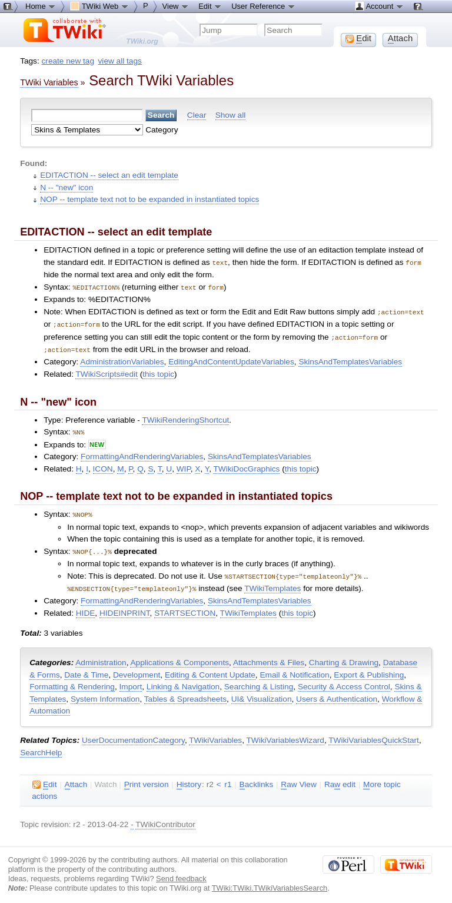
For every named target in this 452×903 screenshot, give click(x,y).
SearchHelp (41, 746)
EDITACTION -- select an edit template (109, 175)
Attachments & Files (268, 656)
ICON (103, 464)
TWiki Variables (49, 82)
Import (130, 680)
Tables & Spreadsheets (185, 692)
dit (44, 778)
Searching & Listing (259, 680)
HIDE (85, 606)
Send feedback (181, 872)
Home (40, 6)
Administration (100, 656)
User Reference (263, 6)
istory (189, 778)
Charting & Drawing (343, 656)
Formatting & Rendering (72, 680)
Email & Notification (294, 668)
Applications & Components (179, 656)
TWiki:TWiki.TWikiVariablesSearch (269, 881)
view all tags (120, 61)
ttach (76, 778)
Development (136, 668)
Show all (230, 115)
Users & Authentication (336, 692)
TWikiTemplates (272, 582)
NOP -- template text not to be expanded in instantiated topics (149, 199)
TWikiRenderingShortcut (185, 416)
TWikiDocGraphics (246, 464)
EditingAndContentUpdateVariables (231, 358)
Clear (197, 115)
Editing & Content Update (210, 668)
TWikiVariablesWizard (285, 733)
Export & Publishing (369, 668)
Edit (210, 6)
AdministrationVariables (122, 358)
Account (379, 6)
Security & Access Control (344, 680)
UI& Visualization (261, 692)
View (176, 6)
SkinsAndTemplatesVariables (350, 358)
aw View (298, 778)
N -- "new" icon (66, 187)
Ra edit (339, 778)
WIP (184, 464)
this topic (158, 370)
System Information (105, 692)
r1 (227, 777)
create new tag (68, 61)
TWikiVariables (215, 733)
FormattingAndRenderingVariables (142, 452)
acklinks (257, 778)
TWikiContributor (165, 818)
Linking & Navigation (183, 680)
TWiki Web (99, 6)
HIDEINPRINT (124, 606)
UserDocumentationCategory (133, 733)
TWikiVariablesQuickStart (373, 733)
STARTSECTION (184, 606)
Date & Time (86, 668)
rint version (146, 778)
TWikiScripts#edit (106, 370)
